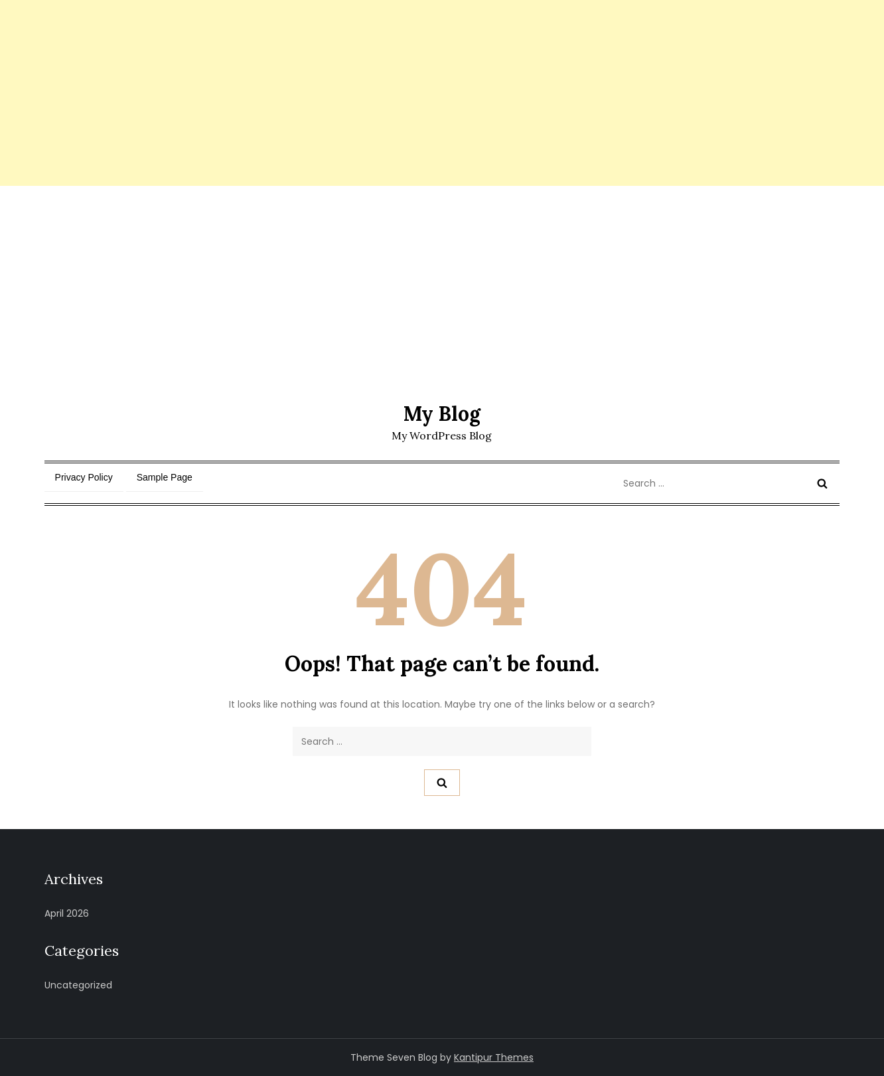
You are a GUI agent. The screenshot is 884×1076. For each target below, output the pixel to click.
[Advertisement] (398, 93)
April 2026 (66, 913)
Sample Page (164, 477)
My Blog (442, 413)
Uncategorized (78, 985)
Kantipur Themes (494, 1057)
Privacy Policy (84, 477)
